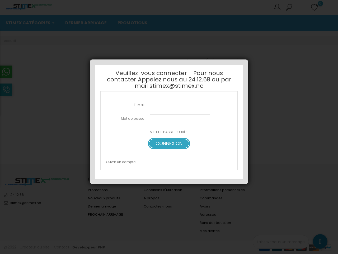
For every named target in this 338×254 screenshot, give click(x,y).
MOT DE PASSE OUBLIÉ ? (169, 132)
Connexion (169, 143)
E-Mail (139, 104)
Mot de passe (132, 118)
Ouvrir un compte (121, 161)
